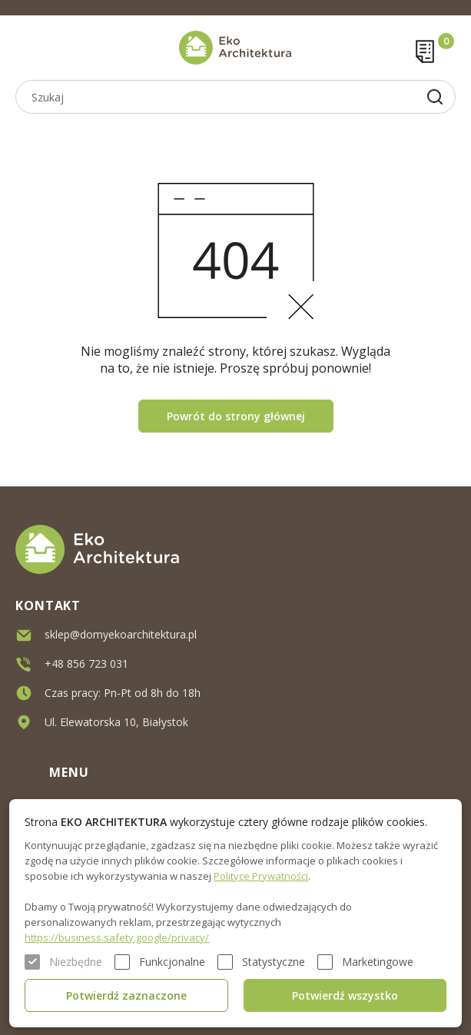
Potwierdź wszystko (345, 995)
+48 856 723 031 (86, 663)
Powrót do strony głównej (236, 416)
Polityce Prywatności (261, 876)
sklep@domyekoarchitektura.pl (121, 634)
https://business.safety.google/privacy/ (117, 937)
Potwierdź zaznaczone (126, 995)
